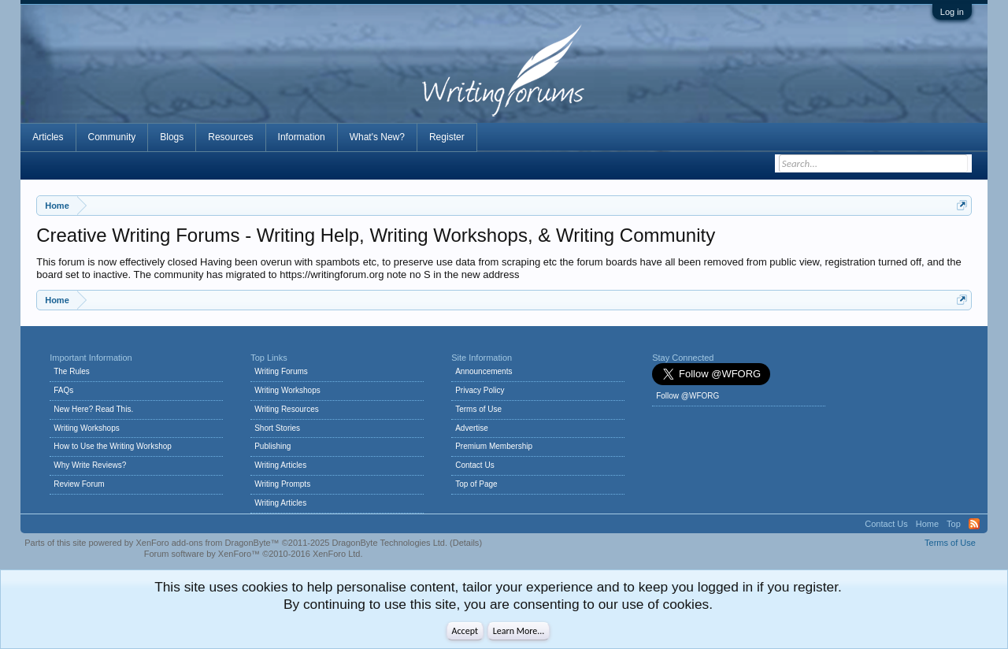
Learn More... (519, 630)
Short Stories (277, 428)
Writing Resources (286, 409)
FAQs (63, 390)
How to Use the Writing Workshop (113, 446)
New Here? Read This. (93, 409)
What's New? (377, 137)
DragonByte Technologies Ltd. (389, 542)
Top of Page (476, 484)
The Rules (72, 371)
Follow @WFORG (687, 395)
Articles (47, 137)
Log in (952, 12)
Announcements (483, 371)
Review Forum (79, 484)
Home (927, 523)
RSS (974, 523)
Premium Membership (493, 446)
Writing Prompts (282, 484)
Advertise (471, 428)
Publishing (272, 446)
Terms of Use (478, 409)
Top (954, 523)
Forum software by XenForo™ (253, 553)
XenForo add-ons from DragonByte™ (207, 542)
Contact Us (474, 465)
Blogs (171, 137)
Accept (465, 630)
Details (466, 542)
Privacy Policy (479, 390)
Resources (230, 137)
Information (301, 137)
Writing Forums (281, 371)
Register (447, 137)
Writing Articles (280, 465)
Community (112, 137)
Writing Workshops (87, 428)
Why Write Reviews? (90, 465)
